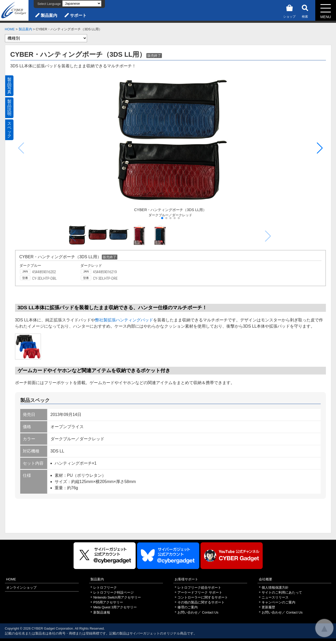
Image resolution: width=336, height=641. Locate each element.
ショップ (289, 10)
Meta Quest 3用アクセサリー (115, 607)
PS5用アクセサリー (108, 602)
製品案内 (49, 15)
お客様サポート (186, 579)
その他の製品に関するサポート (201, 602)
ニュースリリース (275, 597)
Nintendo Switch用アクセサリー (117, 597)
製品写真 (9, 85)
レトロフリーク (105, 587)
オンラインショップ (21, 587)
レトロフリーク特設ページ (113, 592)
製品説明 (9, 107)
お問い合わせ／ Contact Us (197, 612)
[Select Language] (81, 3)
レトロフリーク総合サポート (199, 587)
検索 (305, 10)
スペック (9, 129)
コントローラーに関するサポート (202, 597)
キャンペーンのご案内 (278, 602)
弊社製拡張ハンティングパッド (124, 320)
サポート (78, 15)
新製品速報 (101, 612)
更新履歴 (268, 607)
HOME (10, 29)
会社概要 (265, 579)
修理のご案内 (187, 607)
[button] (319, 148)
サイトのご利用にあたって (282, 592)
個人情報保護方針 (275, 587)
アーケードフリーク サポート (199, 592)
